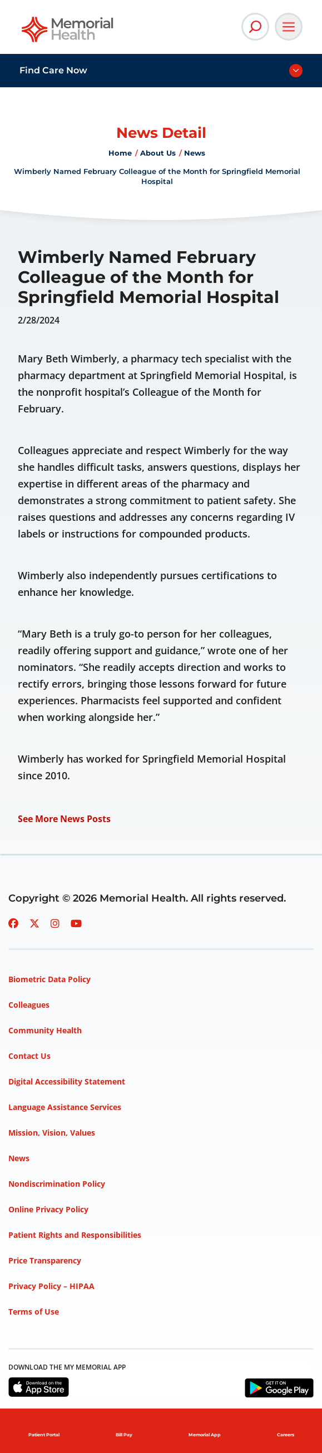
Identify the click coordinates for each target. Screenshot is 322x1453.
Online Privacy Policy (48, 1209)
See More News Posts (64, 819)
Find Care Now (53, 70)
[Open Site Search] (255, 27)
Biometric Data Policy (49, 979)
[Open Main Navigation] (289, 27)
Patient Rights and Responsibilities (74, 1235)
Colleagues (28, 1004)
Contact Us (29, 1056)
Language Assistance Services (64, 1107)
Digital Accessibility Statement (66, 1081)
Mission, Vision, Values (51, 1132)
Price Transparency (44, 1260)
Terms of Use (33, 1311)
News (194, 152)
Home (120, 152)
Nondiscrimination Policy (56, 1183)
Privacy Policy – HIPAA (51, 1286)
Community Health (45, 1030)
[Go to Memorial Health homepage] (68, 33)
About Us (158, 152)
